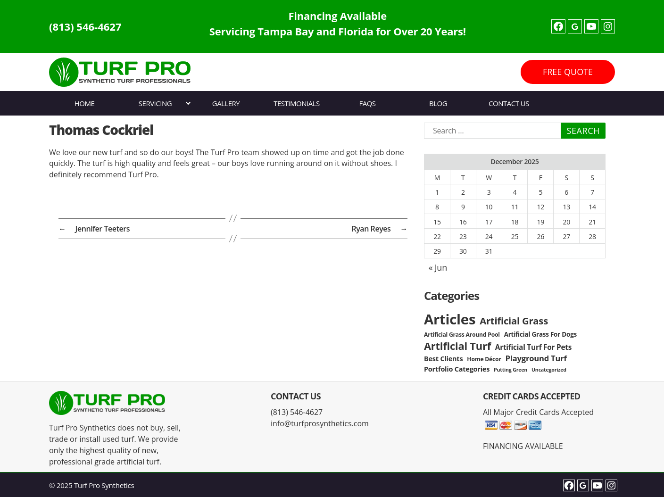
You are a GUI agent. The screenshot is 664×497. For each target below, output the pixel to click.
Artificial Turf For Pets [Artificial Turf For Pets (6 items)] (533, 347)
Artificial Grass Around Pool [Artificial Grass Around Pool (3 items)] (462, 335)
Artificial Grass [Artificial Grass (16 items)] (514, 320)
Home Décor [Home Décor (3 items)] (484, 359)
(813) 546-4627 (85, 26)
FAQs (367, 103)
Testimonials (296, 103)
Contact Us (509, 103)
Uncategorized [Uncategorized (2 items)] (548, 369)
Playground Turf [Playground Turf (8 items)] (536, 358)
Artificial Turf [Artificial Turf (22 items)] (457, 346)
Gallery (226, 103)
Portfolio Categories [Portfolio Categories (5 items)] (457, 368)
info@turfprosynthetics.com (320, 423)
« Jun (438, 267)
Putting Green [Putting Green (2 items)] (510, 369)
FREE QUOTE (568, 71)
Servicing (155, 103)
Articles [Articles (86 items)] (449, 319)
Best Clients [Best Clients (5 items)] (443, 358)
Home (85, 103)
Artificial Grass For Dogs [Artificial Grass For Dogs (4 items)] (540, 334)
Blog (438, 103)
